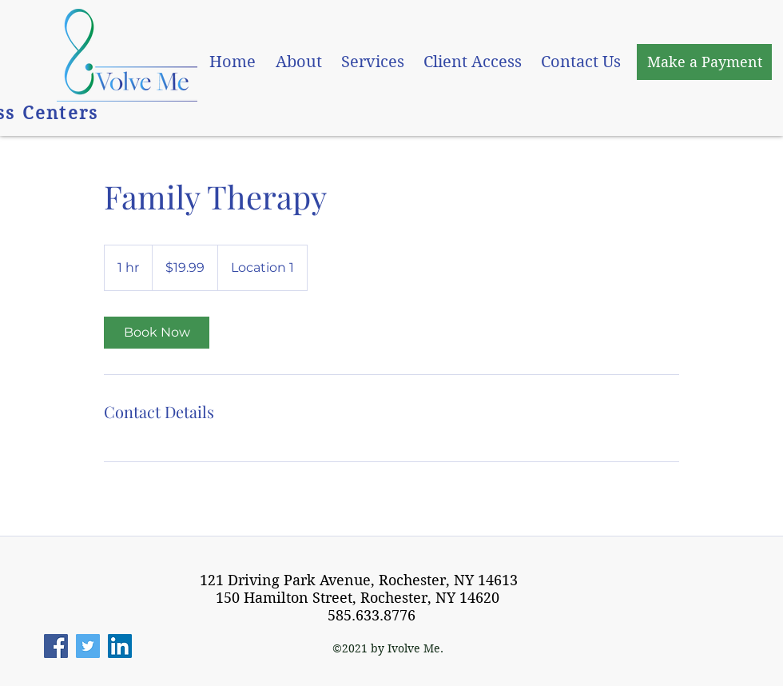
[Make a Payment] (704, 62)
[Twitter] (88, 646)
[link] (156, 333)
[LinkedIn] (120, 646)
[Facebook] (56, 646)
